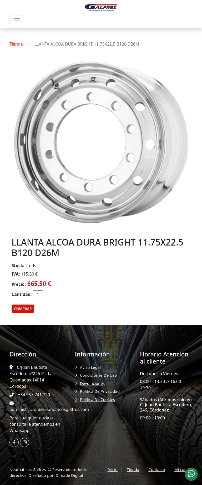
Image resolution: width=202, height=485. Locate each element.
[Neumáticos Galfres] (101, 7)
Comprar (23, 308)
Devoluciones (92, 383)
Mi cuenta (183, 469)
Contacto (156, 469)
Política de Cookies (97, 399)
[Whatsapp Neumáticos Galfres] (191, 474)
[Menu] (16, 21)
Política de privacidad (100, 391)
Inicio (113, 469)
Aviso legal (90, 367)
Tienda (16, 44)
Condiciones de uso (98, 375)
